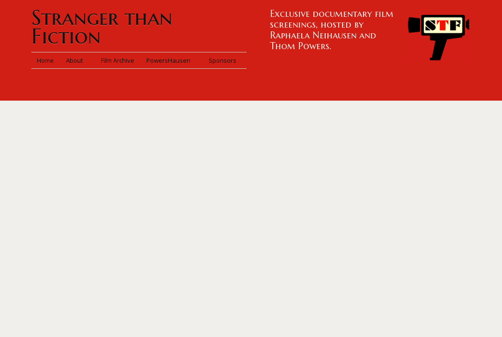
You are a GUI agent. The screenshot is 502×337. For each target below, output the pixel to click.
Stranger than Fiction (101, 27)
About (77, 60)
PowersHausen (171, 60)
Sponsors (222, 60)
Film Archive (117, 60)
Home (45, 60)
